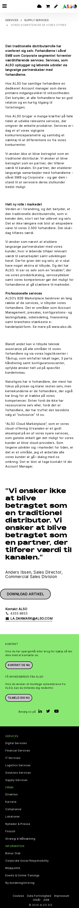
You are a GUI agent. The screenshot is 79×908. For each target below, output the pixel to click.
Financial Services (17, 750)
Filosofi (10, 831)
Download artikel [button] (25, 594)
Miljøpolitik (12, 868)
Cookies (18, 895)
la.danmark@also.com (28, 618)
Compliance (13, 809)
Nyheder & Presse (17, 824)
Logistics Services (18, 765)
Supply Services (16, 780)
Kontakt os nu (19, 665)
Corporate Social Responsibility (27, 860)
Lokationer (12, 816)
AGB (46, 899)
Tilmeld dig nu (19, 697)
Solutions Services (18, 772)
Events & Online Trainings (22, 875)
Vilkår (37, 899)
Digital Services (16, 743)
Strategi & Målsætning (20, 838)
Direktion (11, 794)
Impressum (61, 895)
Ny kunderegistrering (20, 882)
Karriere (11, 801)
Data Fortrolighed (39, 895)
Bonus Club (13, 853)
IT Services (13, 758)
